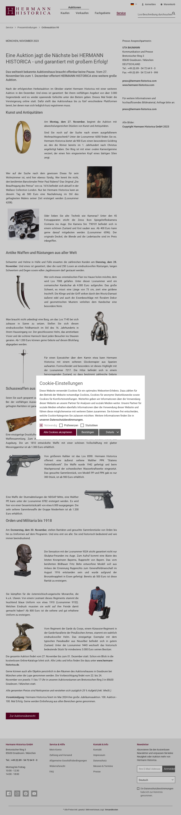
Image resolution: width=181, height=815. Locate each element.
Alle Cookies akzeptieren (58, 432)
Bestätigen (88, 432)
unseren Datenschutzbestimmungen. (61, 419)
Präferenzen (71, 425)
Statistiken (91, 425)
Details (112, 432)
